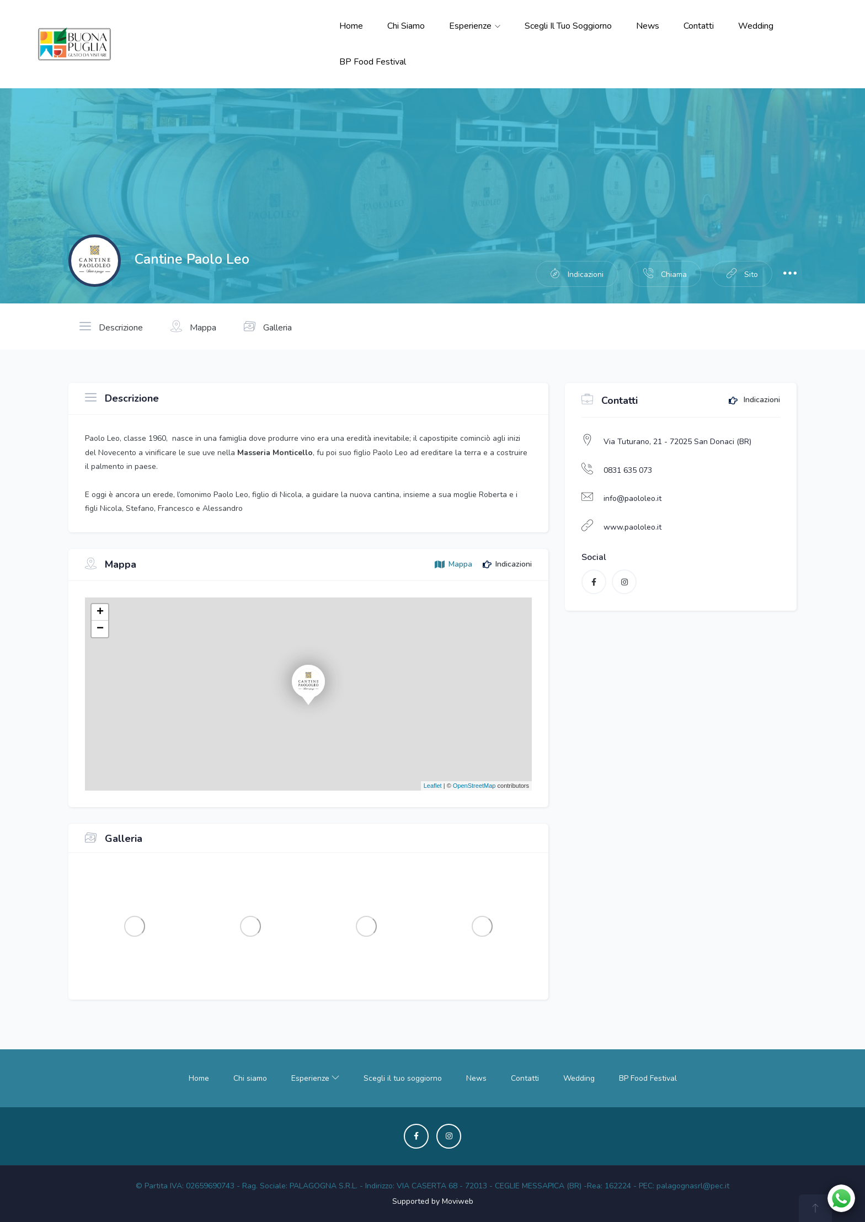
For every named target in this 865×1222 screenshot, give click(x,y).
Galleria (268, 326)
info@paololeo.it (632, 498)
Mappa (193, 326)
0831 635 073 (628, 470)
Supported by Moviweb (432, 1201)
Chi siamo (406, 26)
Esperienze (474, 26)
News (647, 26)
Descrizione (111, 326)
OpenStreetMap (474, 785)
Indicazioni (754, 400)
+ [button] (100, 612)
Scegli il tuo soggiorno (568, 26)
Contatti (699, 26)
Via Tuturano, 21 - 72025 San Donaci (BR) (677, 441)
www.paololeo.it (632, 527)
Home (351, 26)
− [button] (100, 629)
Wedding (755, 26)
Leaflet (433, 785)
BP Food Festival (372, 62)
